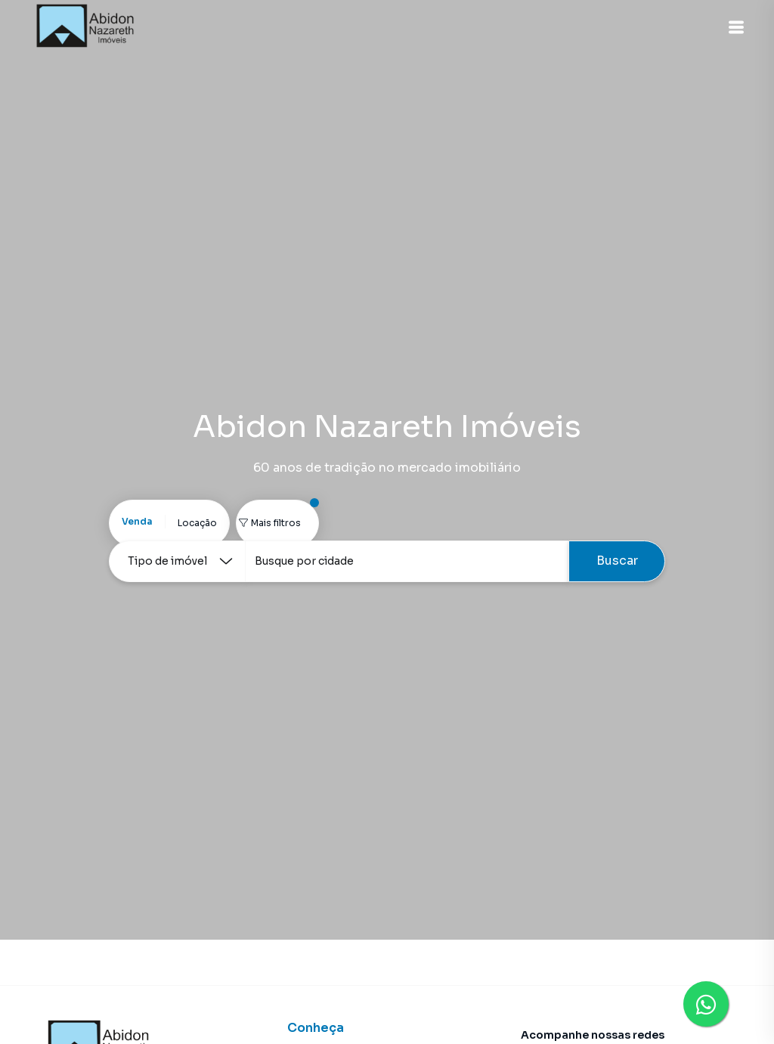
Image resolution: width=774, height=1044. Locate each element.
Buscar (617, 560)
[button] (736, 27)
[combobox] (406, 561)
